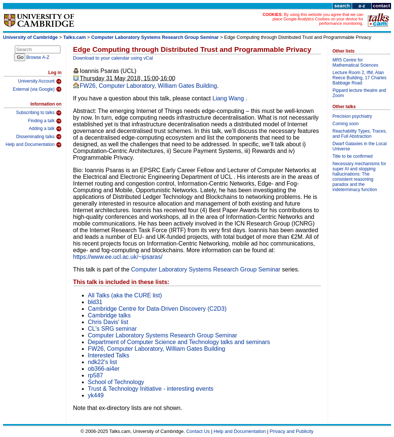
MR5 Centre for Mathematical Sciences (355, 62)
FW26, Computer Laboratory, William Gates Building (148, 86)
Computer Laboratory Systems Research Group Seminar (155, 37)
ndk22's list (102, 362)
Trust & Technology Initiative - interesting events (150, 389)
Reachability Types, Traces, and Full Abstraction (359, 134)
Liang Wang (228, 98)
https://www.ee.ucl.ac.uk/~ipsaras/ (117, 257)
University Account (40, 81)
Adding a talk (45, 129)
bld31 (95, 302)
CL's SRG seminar (112, 329)
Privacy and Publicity (292, 431)
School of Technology (116, 382)
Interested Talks (108, 355)
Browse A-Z (37, 57)
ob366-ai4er (103, 369)
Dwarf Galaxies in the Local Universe (359, 146)
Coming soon (345, 123)
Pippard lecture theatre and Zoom (359, 93)
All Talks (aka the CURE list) (125, 295)
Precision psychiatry (352, 116)
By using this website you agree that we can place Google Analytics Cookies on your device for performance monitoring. (317, 19)
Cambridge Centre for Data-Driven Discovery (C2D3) (157, 309)
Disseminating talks (39, 137)
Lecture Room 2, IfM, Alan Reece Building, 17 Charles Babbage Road (359, 78)
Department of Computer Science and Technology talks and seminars (179, 342)
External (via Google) (37, 89)
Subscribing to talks (39, 113)
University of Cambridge (30, 37)
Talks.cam (74, 37)
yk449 (96, 395)
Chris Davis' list (108, 322)
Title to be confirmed (352, 156)
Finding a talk (45, 121)
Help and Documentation (34, 145)
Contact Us (198, 431)
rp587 (95, 375)
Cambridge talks (109, 315)
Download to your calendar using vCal (113, 58)
